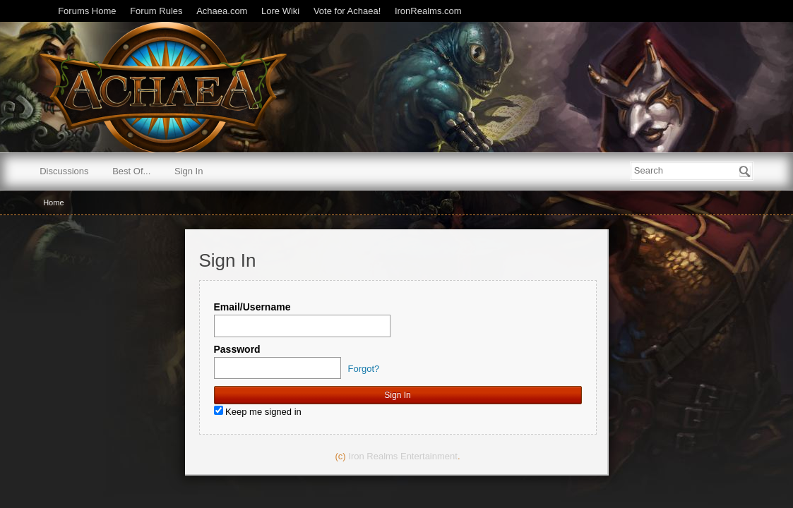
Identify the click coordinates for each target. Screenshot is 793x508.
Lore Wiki (280, 11)
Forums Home (87, 11)
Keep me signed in (258, 411)
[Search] (745, 171)
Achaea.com (221, 11)
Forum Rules (156, 11)
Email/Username (252, 307)
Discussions (64, 171)
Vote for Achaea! (347, 11)
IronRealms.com (428, 11)
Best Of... (131, 171)
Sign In (188, 171)
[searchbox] (691, 171)
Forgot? (364, 368)
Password (237, 349)
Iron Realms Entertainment (403, 456)
